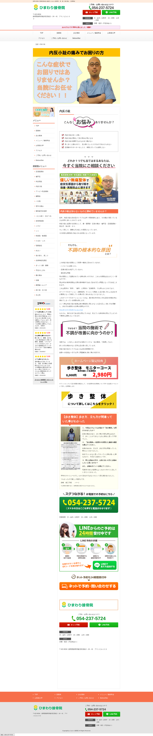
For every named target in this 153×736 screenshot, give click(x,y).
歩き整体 (77, 33)
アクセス (41, 38)
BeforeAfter (77, 38)
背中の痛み (40, 206)
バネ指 (38, 201)
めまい (38, 250)
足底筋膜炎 (40, 171)
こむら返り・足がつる (43, 216)
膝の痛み (39, 275)
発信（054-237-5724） (7, 735)
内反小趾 (39, 186)
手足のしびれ (40, 270)
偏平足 (38, 176)
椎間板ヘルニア (41, 285)
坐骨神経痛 (40, 221)
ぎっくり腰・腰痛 (42, 265)
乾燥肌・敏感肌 (41, 236)
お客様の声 (111, 33)
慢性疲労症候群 (41, 211)
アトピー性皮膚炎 (42, 191)
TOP (41, 33)
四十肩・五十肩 (41, 290)
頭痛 (37, 280)
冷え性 (38, 295)
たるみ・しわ (40, 241)
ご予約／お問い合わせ (59, 38)
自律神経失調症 (41, 260)
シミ (37, 231)
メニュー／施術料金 (94, 33)
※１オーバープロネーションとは (71, 310)
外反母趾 (39, 181)
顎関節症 (39, 245)
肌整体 (59, 33)
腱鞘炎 (38, 196)
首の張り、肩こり (42, 255)
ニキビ (38, 226)
